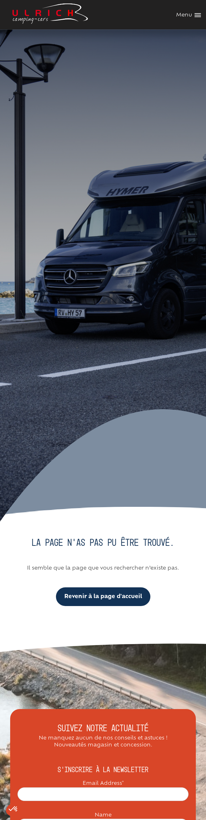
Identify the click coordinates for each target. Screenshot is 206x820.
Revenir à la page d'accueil (103, 596)
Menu (188, 15)
